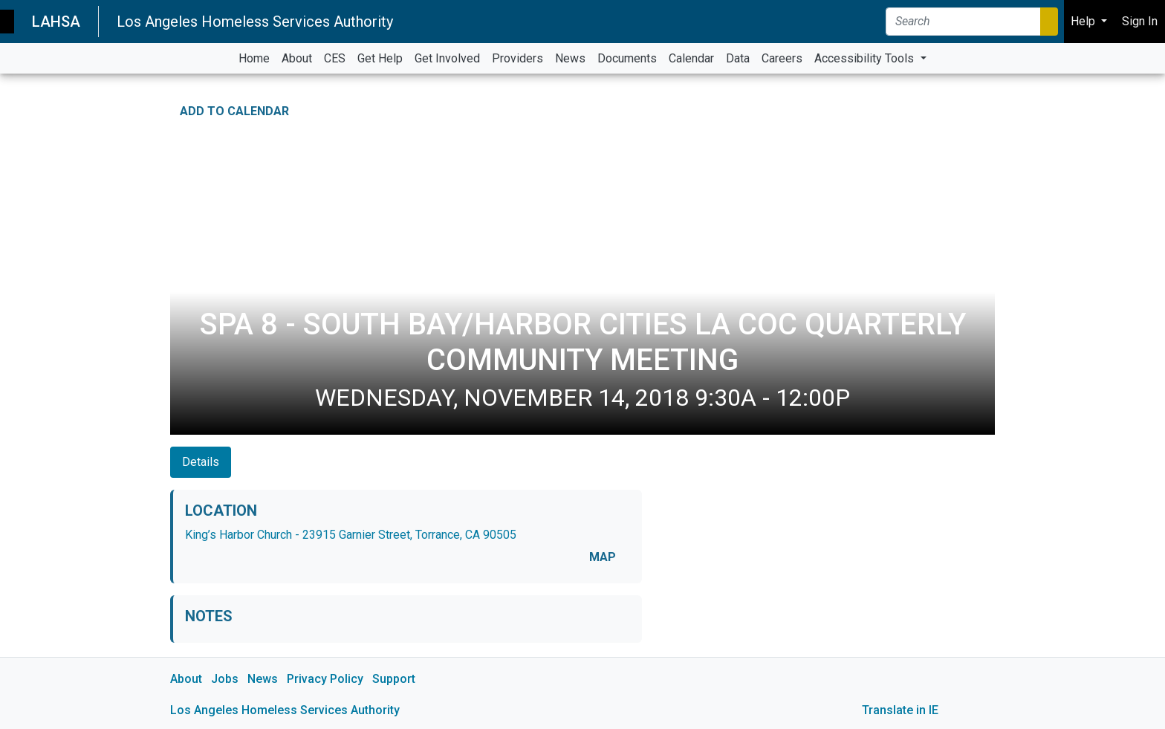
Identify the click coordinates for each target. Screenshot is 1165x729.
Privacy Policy (325, 679)
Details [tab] (200, 462)
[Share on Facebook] (940, 108)
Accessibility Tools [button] (865, 58)
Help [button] (1084, 21)
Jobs (224, 679)
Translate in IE (900, 710)
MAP (602, 557)
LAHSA (56, 21)
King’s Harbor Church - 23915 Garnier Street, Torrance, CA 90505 (350, 535)
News (262, 679)
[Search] (963, 21)
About (186, 679)
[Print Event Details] (985, 108)
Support (393, 679)
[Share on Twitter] (963, 108)
